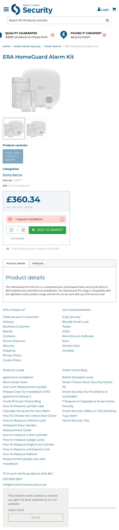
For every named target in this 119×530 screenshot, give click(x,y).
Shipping (9, 350)
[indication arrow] (66, 35)
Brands (7, 331)
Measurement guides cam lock (24, 459)
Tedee (66, 326)
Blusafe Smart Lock (75, 321)
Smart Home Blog (74, 370)
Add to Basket (47, 230)
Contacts (9, 336)
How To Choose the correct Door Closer (30, 415)
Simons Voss (71, 345)
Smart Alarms (52, 46)
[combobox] (59, 20)
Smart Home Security (27, 46)
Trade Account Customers (21, 317)
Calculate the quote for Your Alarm (26, 411)
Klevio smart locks (15, 382)
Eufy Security (71, 317)
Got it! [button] (35, 517)
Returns (8, 345)
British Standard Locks (77, 377)
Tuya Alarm (70, 415)
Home (6, 46)
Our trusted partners (76, 309)
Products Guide (13, 370)
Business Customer (16, 326)
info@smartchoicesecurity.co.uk (25, 484)
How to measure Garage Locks (23, 439)
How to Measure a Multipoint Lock (26, 449)
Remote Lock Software (78, 336)
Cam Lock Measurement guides (25, 387)
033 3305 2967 (12, 479)
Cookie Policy (12, 360)
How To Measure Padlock (20, 454)
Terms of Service (14, 341)
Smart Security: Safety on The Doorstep (89, 411)
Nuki (65, 341)
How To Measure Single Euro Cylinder (28, 444)
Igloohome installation (18, 377)
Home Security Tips (75, 420)
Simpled (68, 350)
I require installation (29, 219)
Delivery (8, 321)
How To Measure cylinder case (23, 406)
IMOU (66, 331)
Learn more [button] (16, 509)
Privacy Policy (12, 355)
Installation (10, 463)
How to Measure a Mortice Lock (24, 420)
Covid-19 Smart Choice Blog (22, 401)
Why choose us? (14, 309)
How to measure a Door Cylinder (25, 435)
